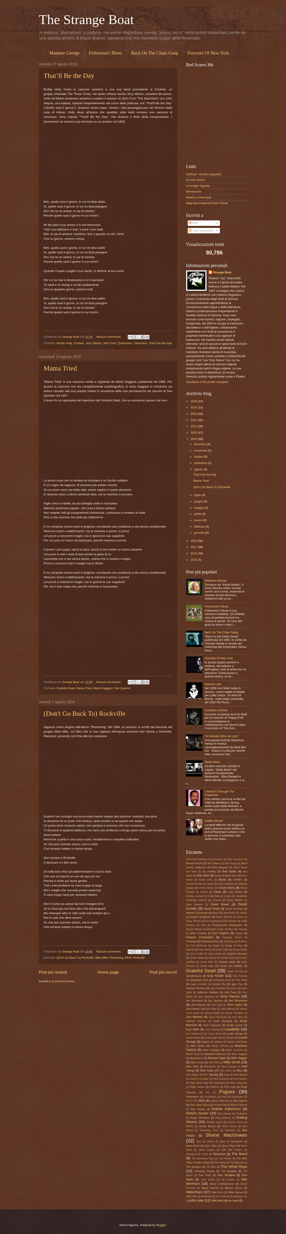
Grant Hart (207, 966)
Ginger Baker (197, 958)
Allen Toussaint (235, 859)
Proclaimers (210, 1097)
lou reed (233, 1200)
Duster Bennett (224, 917)
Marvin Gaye (193, 1054)
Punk (224, 1097)
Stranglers (191, 1154)
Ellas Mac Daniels (237, 929)
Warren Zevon (233, 1188)
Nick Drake (226, 1070)
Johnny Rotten (212, 1013)
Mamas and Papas (237, 1042)
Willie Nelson (235, 1192)
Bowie (218, 875)
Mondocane (193, 191)
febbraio (199, 526)
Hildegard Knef (199, 980)
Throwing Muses (204, 1171)
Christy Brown (206, 888)
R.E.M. (189, 1101)
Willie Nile (191, 1196)
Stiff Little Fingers (231, 1150)
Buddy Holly (64, 343)
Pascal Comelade (199, 1079)
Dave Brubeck (194, 904)
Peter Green (197, 1087)
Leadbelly (231, 1029)
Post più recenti (53, 972)
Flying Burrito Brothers (235, 941)
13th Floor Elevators (197, 859)
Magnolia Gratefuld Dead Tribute (207, 203)
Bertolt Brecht (194, 863)
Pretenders (192, 1096)
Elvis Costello (198, 933)
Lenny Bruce (215, 1033)
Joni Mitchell (194, 1017)
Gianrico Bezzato (237, 953)
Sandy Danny (207, 1126)
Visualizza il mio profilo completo (207, 382)
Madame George (64, 52)
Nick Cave (207, 1070)
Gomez (212, 958)
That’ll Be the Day (69, 75)
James (233, 988)
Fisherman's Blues (105, 52)
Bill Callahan (214, 863)
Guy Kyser (215, 975)
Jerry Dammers (206, 996)
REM (128, 957)
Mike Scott (232, 1062)
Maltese (218, 1042)
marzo (198, 520)
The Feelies (225, 1158)
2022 (194, 420)
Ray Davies (240, 1100)
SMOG (189, 1126)
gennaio (199, 532)
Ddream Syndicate (197, 912)
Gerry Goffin (196, 954)
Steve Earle (193, 1145)
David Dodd (212, 908)
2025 (194, 401)
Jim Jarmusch (194, 1000)
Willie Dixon (217, 1192)
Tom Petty (205, 1175)
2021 (194, 426)
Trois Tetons (208, 1179)
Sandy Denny (229, 1126)
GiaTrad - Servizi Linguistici (203, 174)
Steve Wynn (229, 1145)
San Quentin (122, 688)
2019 (194, 439)
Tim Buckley (229, 1171)
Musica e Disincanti (198, 197)
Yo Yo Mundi (222, 1196)
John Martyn (193, 1008)
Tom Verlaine (226, 1175)
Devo (215, 912)
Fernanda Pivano (232, 937)
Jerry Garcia (229, 996)
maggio (199, 507)
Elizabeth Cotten (215, 929)
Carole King (213, 884)
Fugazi (215, 945)
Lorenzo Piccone (226, 1038)
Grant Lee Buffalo (231, 966)
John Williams (228, 1009)
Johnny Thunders (234, 1013)
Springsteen (237, 1141)
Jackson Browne (196, 988)
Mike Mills (101, 957)
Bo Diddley (209, 871)
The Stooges (193, 1166)
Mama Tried (60, 368)
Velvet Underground (221, 1183)
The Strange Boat (86, 19)
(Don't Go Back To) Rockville (84, 713)
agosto (199, 469)
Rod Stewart (224, 1113)
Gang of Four (233, 945)
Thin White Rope (234, 1166)
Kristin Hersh (235, 1025)
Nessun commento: (109, 336)
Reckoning (116, 957)
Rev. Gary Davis (199, 1104)
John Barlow (198, 1004)
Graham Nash (227, 961)
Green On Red (235, 971)
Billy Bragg (231, 863)
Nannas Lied (213, 684)
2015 (194, 559)
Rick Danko (197, 1109)
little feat (217, 1200)
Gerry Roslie (214, 954)
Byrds (222, 879)
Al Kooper (217, 859)
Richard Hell (220, 1105)
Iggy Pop (237, 984)
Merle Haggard (103, 688)
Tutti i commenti (201, 230)
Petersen (214, 1087)
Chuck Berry (227, 887)
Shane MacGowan (226, 1135)
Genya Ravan (240, 949)
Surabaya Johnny (216, 710)
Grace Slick (206, 962)
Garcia (190, 949)
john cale (197, 1200)
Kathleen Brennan (196, 1021)
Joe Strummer (237, 1000)
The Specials (236, 1162)
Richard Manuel (239, 1105)
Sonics (210, 1141)
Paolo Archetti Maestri (235, 1075)
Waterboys (194, 1192)
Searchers (140, 343)
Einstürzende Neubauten (227, 925)
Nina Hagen (192, 1075)
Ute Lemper (228, 1179)
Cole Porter (235, 892)
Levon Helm (193, 1037)
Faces (239, 933)
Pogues (227, 1091)
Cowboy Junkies (194, 896)
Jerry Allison (93, 343)
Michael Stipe (217, 1058)
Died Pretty (229, 913)
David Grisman (234, 908)
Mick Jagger (239, 1058)
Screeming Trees (208, 1130)
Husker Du (218, 984)
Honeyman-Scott (222, 980)
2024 (194, 407)
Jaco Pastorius (218, 988)
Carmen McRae (194, 884)
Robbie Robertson (226, 1109)
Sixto (199, 1141)
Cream (227, 896)
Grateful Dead (66, 688)
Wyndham (206, 1196)
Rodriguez (242, 1113)
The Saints (220, 1162)
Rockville (139, 957)
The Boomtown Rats (203, 1158)
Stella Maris (212, 762)
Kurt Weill (192, 1029)
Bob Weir (203, 875)
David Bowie (220, 904)
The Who (211, 1167)
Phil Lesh (229, 1087)
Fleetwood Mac (210, 941)
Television (219, 1154)
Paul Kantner (240, 1079)
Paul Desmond (221, 1079)
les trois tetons (195, 180)
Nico (240, 1070)
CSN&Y (237, 879)
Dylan (240, 917)
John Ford (109, 343)
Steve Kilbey (211, 1146)
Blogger (161, 1225)
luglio (198, 495)
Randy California (219, 1101)
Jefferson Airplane (208, 992)
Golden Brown (214, 820)
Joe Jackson (215, 1000)
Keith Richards (223, 1021)
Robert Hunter (197, 1113)
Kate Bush (237, 1017)
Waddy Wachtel (210, 1188)
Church (204, 892)
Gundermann (194, 976)
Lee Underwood (194, 1033)
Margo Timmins (220, 1046)
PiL (207, 1092)
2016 (194, 553)
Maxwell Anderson (215, 1054)
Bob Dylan (229, 871)
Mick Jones (197, 1062)
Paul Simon (196, 1082)
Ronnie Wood (235, 1122)
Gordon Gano (228, 958)
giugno (199, 501)
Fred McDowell (198, 945)
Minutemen (210, 1066)
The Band (239, 1154)
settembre (201, 463)
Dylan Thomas (193, 921)
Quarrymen (125, 343)
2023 (194, 413)
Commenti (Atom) (63, 981)
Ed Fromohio (230, 921)
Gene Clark (222, 949)
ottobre (199, 456)
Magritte (205, 1042)
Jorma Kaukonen (218, 1017)
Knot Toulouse (212, 1025)
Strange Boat (222, 272)
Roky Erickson (223, 1118)
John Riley (210, 1009)
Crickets (79, 343)
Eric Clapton (220, 933)
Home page (108, 972)
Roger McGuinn (199, 1117)
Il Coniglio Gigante (198, 186)
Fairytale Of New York (208, 52)
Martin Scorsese (234, 1050)
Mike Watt (192, 1066)
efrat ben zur (240, 1196)
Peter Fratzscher (238, 1083)
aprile (198, 514)
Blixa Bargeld (220, 867)
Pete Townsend (217, 1083)
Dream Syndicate (200, 917)
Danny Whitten (235, 900)
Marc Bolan (198, 1045)
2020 (194, 432)
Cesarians (228, 884)
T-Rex (205, 1154)
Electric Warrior (194, 929)
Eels (203, 925)
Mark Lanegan (211, 1050)
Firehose (191, 941)
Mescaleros (196, 1058)
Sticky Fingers (207, 1150)
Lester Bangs (235, 1033)
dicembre (200, 444)
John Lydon (234, 1004)
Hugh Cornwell (199, 984)
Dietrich (243, 913)
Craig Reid (213, 896)
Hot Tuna (241, 980)
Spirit (222, 1141)
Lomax (209, 1037)
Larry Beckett (212, 1029)
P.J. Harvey (210, 1074)
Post (193, 223)
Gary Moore (205, 949)
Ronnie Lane (214, 1122)
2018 (194, 541)
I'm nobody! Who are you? (222, 736)
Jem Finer (230, 992)
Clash (217, 891)
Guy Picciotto (240, 976)
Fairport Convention (200, 937)
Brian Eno (231, 875)
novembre (201, 450)
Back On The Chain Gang (154, 52)
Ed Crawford (212, 921)
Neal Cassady (229, 1066)
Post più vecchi (163, 972)
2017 (194, 547)
